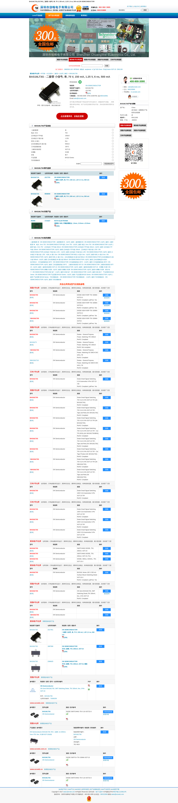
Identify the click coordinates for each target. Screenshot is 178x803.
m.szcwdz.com (135, 92)
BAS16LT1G (35, 177)
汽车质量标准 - (54, 277)
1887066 (50, 646)
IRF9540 (76, 69)
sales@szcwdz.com (80, 98)
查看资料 (107, 298)
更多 (31, 297)
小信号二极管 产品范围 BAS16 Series (79, 274)
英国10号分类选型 (90, 59)
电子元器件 (99, 792)
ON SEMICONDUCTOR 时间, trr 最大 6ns (71, 254)
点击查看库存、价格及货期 (72, 116)
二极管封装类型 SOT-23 (76, 264)
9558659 (47, 194)
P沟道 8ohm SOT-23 (109, 69)
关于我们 (130, 6)
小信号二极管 (63, 73)
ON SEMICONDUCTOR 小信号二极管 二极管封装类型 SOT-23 (78, 267)
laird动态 (78, 789)
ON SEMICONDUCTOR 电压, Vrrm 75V (59, 244)
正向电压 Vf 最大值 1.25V (89, 249)
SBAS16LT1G (34, 360)
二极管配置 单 (34, 242)
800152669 (103, 96)
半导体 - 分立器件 (46, 73)
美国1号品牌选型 (125, 125)
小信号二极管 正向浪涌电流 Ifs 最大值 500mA (53, 259)
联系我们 (144, 6)
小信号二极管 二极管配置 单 (75, 242)
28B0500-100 (68, 69)
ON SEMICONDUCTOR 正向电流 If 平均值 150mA (78, 247)
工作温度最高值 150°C (45, 262)
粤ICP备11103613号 (119, 792)
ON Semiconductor (48, 714)
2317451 (50, 630)
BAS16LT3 (33, 342)
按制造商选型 (70, 15)
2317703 (47, 177)
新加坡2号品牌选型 (140, 125)
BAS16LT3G (73, 73)
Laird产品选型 (37, 15)
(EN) (88, 93)
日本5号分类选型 (115, 59)
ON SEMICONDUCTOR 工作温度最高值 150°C (68, 262)
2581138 (120, 69)
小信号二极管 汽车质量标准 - (95, 277)
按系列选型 (85, 789)
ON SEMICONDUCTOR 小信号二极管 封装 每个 (86, 272)
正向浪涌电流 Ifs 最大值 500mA (75, 257)
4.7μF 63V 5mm (97, 69)
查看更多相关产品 (48, 621)
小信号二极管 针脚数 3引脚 (61, 269)
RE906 (33, 221)
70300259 (53, 698)
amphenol (88, 69)
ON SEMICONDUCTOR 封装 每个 (43, 272)
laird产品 (71, 789)
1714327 (47, 221)
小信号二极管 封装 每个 (62, 272)
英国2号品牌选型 (125, 130)
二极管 (55, 73)
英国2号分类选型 (103, 59)
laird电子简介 (63, 789)
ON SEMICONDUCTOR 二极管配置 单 (52, 242)
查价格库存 (108, 712)
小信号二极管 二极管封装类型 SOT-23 (45, 267)
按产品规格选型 (95, 789)
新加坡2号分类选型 (76, 59)
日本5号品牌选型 (125, 135)
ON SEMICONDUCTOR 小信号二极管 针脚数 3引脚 (87, 269)
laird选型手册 (115, 789)
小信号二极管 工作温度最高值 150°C (95, 262)
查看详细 (106, 714)
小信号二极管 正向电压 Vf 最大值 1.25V (73, 252)
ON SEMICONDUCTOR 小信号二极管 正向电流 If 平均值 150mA (59, 249)
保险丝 (82, 69)
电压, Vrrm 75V (41, 244)
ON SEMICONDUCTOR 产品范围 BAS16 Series (50, 274)
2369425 (50, 661)
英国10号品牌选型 (139, 130)
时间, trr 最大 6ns (51, 254)
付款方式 (137, 6)
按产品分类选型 (53, 15)
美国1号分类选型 (62, 59)
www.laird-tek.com (69, 792)
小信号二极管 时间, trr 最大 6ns (96, 254)
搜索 (103, 177)
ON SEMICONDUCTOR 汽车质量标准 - (72, 277)
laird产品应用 (105, 789)
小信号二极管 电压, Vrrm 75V (82, 244)
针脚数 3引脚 (103, 267)
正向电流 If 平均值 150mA (52, 247)
